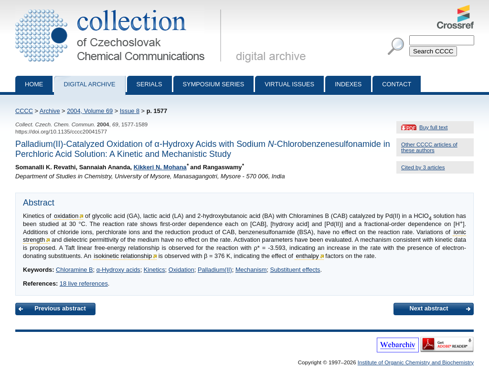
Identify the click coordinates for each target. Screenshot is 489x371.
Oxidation (181, 269)
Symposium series (213, 84)
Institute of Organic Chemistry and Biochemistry (416, 362)
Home (34, 84)
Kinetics (154, 269)
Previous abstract (59, 308)
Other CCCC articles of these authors (429, 147)
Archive (50, 110)
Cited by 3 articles (423, 167)
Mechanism (250, 269)
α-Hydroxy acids (118, 269)
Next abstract (428, 308)
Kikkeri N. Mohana (160, 167)
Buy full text (433, 127)
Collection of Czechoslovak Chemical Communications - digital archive (120, 8)
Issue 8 (129, 110)
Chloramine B (74, 269)
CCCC (24, 110)
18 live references (84, 283)
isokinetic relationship (123, 255)
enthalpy (307, 255)
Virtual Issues (289, 84)
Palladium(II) (215, 269)
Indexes (348, 84)
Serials (149, 84)
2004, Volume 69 (90, 110)
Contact (396, 84)
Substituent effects (295, 269)
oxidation (66, 215)
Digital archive (89, 84)
